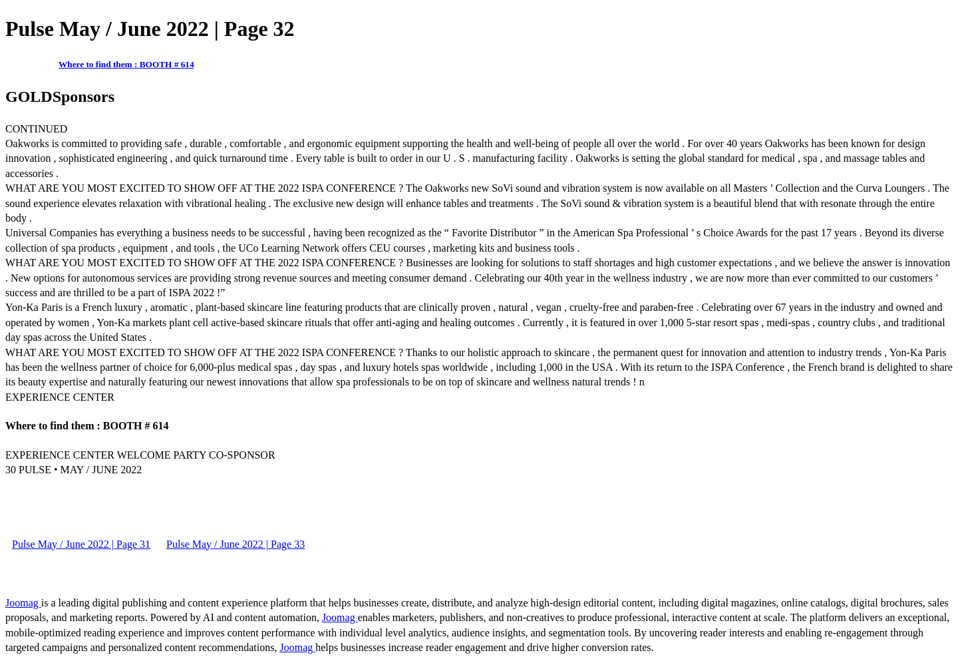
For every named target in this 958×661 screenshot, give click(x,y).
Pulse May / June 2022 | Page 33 (235, 544)
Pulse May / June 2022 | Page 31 (81, 544)
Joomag (23, 602)
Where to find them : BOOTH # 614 (126, 64)
